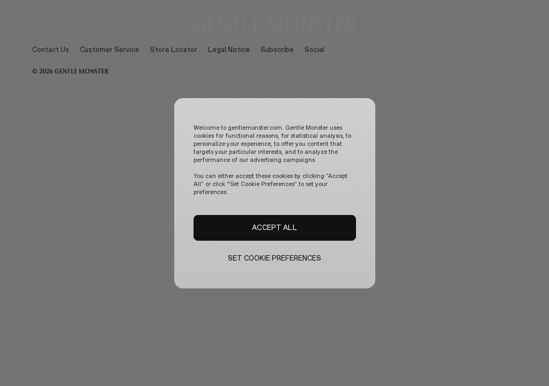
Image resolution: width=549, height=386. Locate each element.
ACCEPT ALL (274, 227)
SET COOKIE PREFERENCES (275, 258)
